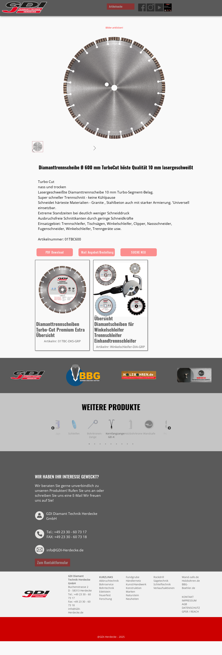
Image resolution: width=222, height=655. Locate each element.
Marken (130, 591)
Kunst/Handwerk (136, 584)
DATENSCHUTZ (191, 607)
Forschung (105, 599)
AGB (184, 604)
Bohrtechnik (106, 587)
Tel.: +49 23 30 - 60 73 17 (67, 531)
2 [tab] (94, 444)
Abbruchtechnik (109, 580)
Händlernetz (133, 580)
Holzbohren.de (191, 580)
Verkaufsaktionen (164, 587)
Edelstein (104, 591)
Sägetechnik (161, 580)
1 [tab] (89, 444)
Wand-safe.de (190, 577)
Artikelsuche (115, 6)
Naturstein (132, 595)
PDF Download (55, 252)
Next (169, 428)
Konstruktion (134, 587)
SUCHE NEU (138, 252)
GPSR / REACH (190, 611)
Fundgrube (132, 577)
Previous (53, 428)
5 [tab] (111, 444)
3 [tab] (100, 444)
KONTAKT (188, 596)
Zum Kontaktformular (52, 562)
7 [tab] (122, 444)
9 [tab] (133, 444)
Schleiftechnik (162, 584)
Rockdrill (159, 577)
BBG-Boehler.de (188, 585)
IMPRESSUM (189, 600)
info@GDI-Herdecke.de (65, 549)
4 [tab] (105, 444)
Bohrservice (106, 584)
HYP (91, 536)
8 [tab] (127, 444)
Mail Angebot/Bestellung (97, 252)
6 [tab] (116, 444)
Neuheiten (132, 599)
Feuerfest (105, 595)
